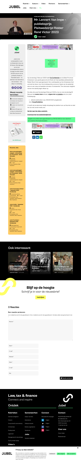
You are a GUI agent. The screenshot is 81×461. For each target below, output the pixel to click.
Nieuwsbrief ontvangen (47, 416)
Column (34, 263)
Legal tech (11, 433)
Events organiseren (30, 427)
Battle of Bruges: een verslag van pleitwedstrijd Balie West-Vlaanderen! (16, 111)
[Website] (13, 87)
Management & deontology (15, 437)
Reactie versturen (67, 378)
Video (43, 4)
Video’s (11, 444)
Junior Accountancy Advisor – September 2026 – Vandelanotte (16, 190)
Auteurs (35, 4)
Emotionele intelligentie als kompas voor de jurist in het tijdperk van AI (16, 101)
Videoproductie (29, 423)
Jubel (43, 37)
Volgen (47, 420)
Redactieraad (61, 436)
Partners (52, 4)
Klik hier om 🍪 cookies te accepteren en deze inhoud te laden (51, 63)
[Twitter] (20, 87)
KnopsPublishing (37, 102)
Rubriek (26, 4)
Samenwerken (63, 4)
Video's (56, 263)
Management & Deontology (15, 263)
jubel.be (60, 94)
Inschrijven (40, 297)
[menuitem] (40, 9)
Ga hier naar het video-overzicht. (37, 111)
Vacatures (27, 430)
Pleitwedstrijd (49, 16)
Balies (43, 16)
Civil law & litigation (13, 416)
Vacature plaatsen (30, 438)
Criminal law (11, 427)
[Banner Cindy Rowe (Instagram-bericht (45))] (16, 142)
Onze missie (61, 433)
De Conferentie (54, 78)
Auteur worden (29, 416)
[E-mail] (15, 87)
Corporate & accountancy (15, 423)
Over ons (33, 8)
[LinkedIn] (18, 87)
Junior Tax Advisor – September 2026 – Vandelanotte (15, 221)
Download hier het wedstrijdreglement (39, 115)
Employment (11, 430)
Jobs (24, 8)
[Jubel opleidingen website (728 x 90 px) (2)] (50, 49)
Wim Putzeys (15, 272)
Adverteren (28, 420)
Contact (61, 413)
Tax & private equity (13, 440)
